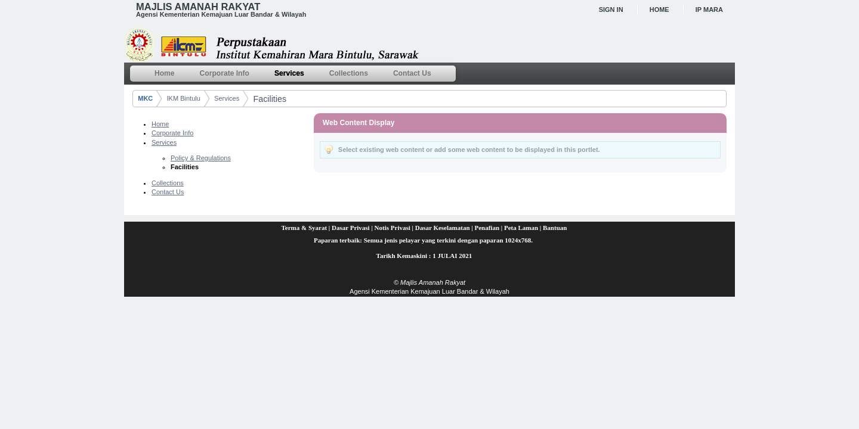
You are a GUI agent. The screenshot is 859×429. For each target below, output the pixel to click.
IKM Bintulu (183, 98)
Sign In (611, 9)
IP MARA (709, 9)
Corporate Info (172, 132)
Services (226, 98)
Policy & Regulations (201, 157)
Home (659, 9)
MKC (145, 98)
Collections (168, 182)
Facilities (270, 99)
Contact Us (168, 191)
